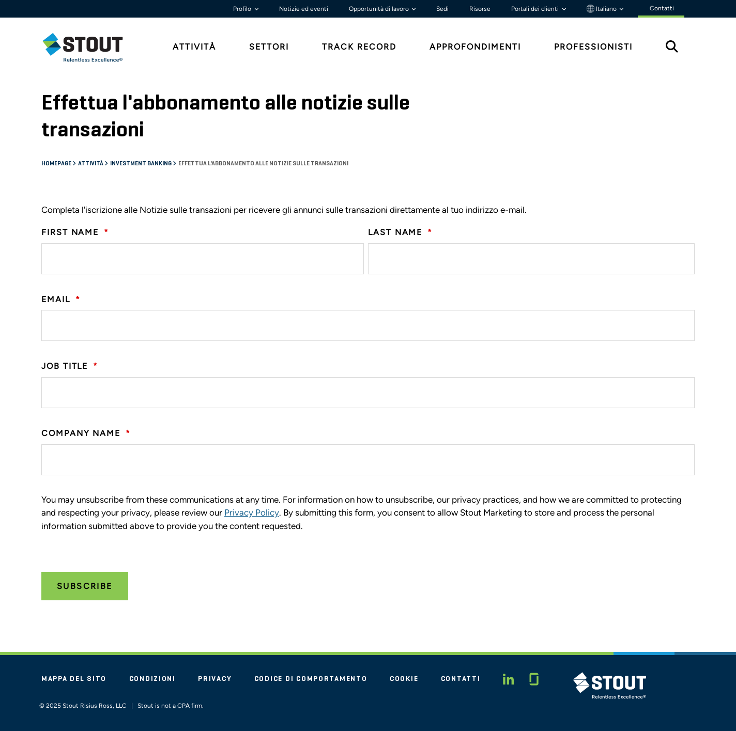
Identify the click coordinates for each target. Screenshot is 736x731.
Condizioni (152, 678)
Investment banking (141, 164)
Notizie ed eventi (303, 8)
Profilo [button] (243, 8)
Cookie (404, 678)
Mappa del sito (73, 678)
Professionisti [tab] (593, 47)
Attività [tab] (194, 47)
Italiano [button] (602, 8)
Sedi (442, 8)
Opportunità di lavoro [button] (379, 8)
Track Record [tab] (359, 47)
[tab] (90, 47)
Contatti (461, 678)
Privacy (215, 678)
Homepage (56, 164)
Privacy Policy (251, 512)
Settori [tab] (269, 47)
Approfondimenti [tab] (475, 47)
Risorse (479, 8)
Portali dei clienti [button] (535, 8)
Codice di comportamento (310, 678)
